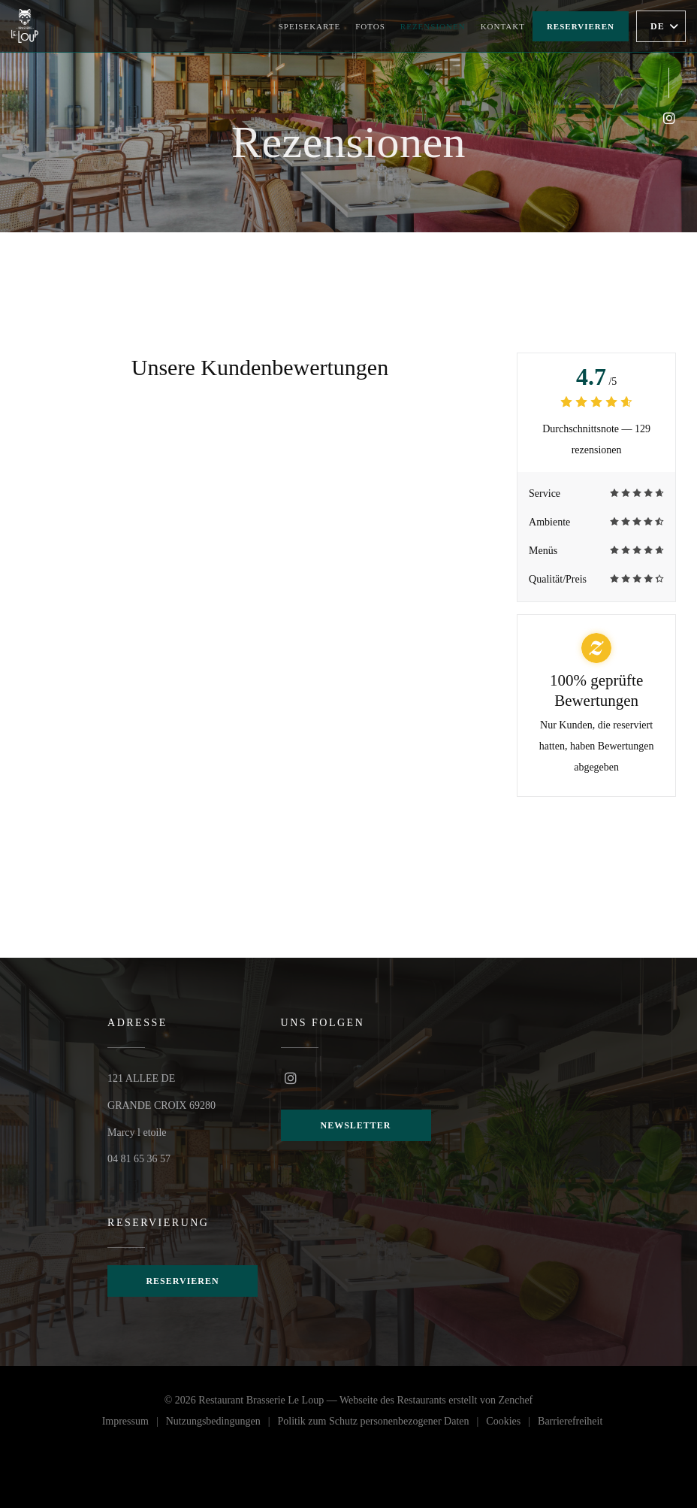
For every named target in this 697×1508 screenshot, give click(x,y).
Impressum (134, 1421)
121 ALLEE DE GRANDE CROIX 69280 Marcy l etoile (161, 1105)
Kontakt (503, 26)
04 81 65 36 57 (138, 1157)
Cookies (512, 1421)
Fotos (370, 26)
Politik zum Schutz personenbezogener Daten (381, 1421)
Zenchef (515, 1398)
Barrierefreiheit (570, 1421)
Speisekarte (309, 26)
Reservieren (580, 26)
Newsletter (356, 1125)
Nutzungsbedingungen (222, 1421)
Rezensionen (433, 26)
